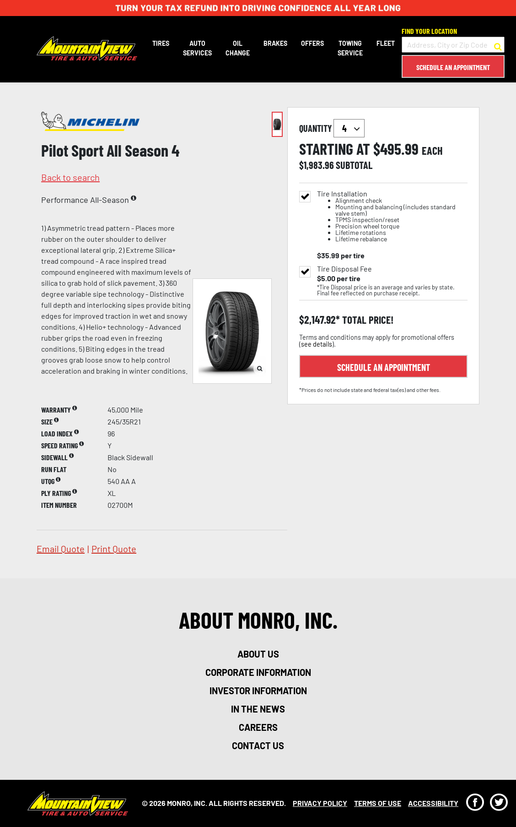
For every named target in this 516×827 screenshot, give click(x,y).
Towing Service (350, 48)
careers (258, 727)
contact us (258, 745)
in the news (258, 708)
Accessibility (433, 803)
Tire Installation (392, 216)
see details (316, 344)
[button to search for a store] (498, 45)
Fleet (385, 43)
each (432, 150)
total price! (366, 320)
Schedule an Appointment (453, 67)
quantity (332, 128)
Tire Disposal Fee (344, 268)
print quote (113, 548)
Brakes (275, 43)
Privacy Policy (320, 803)
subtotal (354, 165)
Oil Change (238, 48)
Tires (160, 43)
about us (258, 653)
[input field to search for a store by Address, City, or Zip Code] (453, 45)
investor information (258, 690)
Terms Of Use (377, 803)
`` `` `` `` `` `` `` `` (349, 128)
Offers (312, 43)
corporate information (258, 672)
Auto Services (197, 48)
